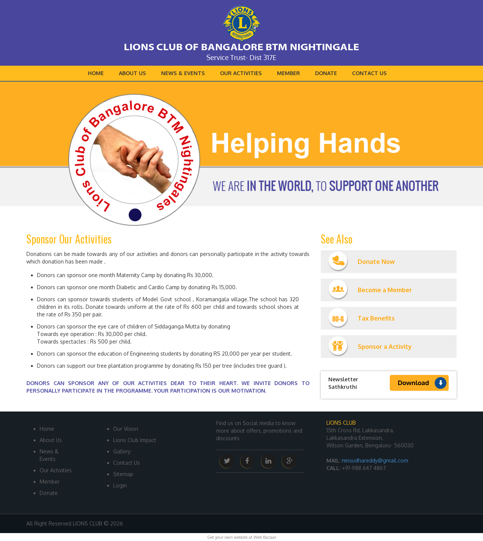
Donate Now (361, 261)
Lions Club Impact (134, 440)
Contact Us (369, 73)
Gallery (122, 451)
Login (120, 485)
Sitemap (123, 474)
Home (96, 73)
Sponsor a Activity (370, 346)
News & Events (183, 73)
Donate (326, 73)
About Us (132, 73)
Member (288, 73)
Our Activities (241, 73)
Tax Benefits (361, 318)
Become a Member (370, 290)
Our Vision (125, 428)
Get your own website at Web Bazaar (241, 537)
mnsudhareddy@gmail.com (375, 460)
